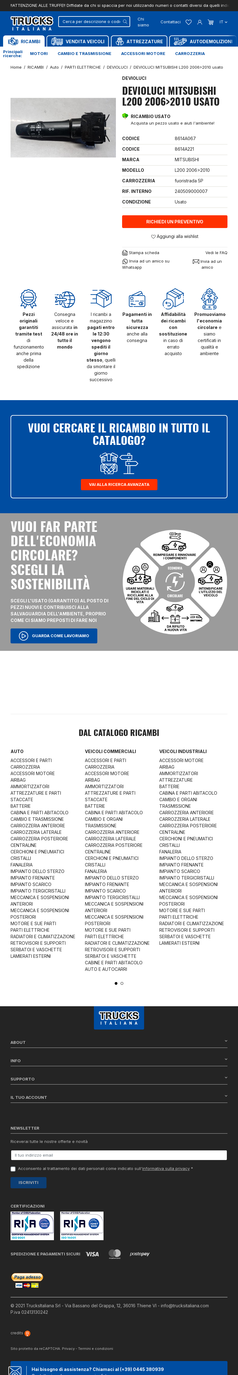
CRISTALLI (21, 858)
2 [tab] (122, 983)
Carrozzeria (190, 53)
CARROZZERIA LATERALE (36, 832)
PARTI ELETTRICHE (30, 930)
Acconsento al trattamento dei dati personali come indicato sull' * (105, 1168)
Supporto (119, 1078)
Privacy (68, 1348)
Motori (39, 53)
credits (20, 1333)
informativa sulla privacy (166, 1168)
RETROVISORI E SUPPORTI (38, 943)
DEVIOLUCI (134, 78)
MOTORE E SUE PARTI (33, 923)
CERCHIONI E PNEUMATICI (37, 851)
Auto (17, 751)
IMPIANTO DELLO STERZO (37, 871)
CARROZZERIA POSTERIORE (39, 838)
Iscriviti (28, 1182)
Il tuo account (119, 1097)
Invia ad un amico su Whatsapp (146, 264)
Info (119, 1060)
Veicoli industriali (183, 751)
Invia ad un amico (207, 264)
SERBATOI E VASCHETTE (36, 949)
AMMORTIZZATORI (30, 786)
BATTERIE (21, 806)
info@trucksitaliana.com (185, 1305)
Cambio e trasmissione (84, 53)
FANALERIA (22, 864)
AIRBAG (18, 780)
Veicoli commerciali (110, 751)
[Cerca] (94, 21)
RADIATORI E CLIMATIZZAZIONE (43, 936)
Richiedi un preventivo (174, 221)
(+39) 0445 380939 (142, 1369)
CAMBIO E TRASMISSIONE (37, 819)
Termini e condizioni (95, 1348)
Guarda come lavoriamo (54, 636)
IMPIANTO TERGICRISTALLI (38, 890)
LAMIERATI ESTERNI (31, 956)
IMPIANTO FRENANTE (33, 877)
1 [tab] (116, 983)
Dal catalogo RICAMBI (119, 733)
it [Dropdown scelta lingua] (222, 21)
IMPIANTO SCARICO (31, 884)
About (119, 1042)
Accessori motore (143, 53)
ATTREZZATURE (176, 780)
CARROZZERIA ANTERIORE (38, 825)
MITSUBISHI (187, 159)
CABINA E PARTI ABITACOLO (39, 812)
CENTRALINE (24, 845)
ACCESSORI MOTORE (33, 773)
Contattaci (171, 21)
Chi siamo (143, 22)
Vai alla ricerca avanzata (119, 484)
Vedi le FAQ (216, 252)
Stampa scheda (140, 253)
